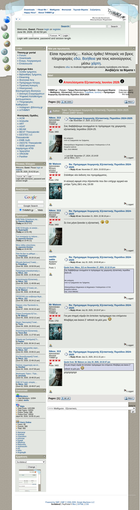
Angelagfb (22, 452)
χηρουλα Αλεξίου (25, 239)
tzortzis (98, 92)
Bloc (74, 504)
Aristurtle (23, 121)
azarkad (21, 434)
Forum (22, 55)
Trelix (20, 324)
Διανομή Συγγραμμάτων (31, 93)
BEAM (22, 129)
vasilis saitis (52, 258)
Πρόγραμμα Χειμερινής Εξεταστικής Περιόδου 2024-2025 (81, 93)
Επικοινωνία (25, 63)
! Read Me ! (42, 10)
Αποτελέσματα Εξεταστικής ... (28, 279)
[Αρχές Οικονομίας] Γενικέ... (27, 322)
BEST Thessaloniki (29, 132)
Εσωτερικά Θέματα (106, 90)
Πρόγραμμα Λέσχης (29, 82)
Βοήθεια (88, 59)
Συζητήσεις (95, 10)
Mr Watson (23, 290)
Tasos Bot (22, 333)
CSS (87, 504)
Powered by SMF (52, 502)
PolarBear (22, 264)
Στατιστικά (22, 390)
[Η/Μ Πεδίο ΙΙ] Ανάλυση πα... (27, 219)
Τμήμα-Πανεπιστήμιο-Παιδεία (82, 90)
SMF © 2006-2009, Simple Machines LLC (78, 502)
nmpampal (22, 256)
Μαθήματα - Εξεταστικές (61, 92)
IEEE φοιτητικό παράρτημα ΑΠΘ (25, 147)
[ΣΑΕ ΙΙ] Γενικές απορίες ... (26, 382)
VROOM (23, 153)
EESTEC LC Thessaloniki (24, 136)
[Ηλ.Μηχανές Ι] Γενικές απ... (27, 288)
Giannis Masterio (25, 221)
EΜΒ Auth (24, 140)
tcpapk (20, 440)
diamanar (21, 432)
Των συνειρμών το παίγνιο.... (27, 237)
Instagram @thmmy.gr (31, 107)
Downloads (29, 10)
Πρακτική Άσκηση (28, 85)
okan (20, 307)
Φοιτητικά (66, 10)
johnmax (21, 438)
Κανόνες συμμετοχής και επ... (28, 365)
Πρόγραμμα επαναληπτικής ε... (28, 271)
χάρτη (96, 63)
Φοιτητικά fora (26, 80)
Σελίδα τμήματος (28, 71)
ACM (22, 118)
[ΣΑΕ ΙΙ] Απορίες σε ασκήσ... (27, 228)
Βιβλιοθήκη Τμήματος (30, 74)
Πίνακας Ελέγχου (25, 163)
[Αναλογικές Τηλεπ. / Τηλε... (27, 374)
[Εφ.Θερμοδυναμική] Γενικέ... (27, 357)
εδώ (77, 59)
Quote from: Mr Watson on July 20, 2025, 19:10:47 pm (87, 362)
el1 (19, 448)
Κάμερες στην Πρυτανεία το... (28, 305)
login (46, 29)
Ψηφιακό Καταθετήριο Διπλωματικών (29, 97)
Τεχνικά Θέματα (80, 10)
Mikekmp (21, 442)
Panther (23, 156)
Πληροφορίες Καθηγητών (24, 103)
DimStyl (21, 367)
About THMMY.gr (46, 12)
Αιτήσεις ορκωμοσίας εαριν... (27, 348)
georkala (22, 376)
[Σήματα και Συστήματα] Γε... (27, 339)
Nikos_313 (22, 273)
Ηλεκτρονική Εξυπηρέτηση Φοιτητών (28, 89)
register (57, 29)
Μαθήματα (54, 10)
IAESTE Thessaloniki (30, 142)
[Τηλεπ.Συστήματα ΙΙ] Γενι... (27, 314)
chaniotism (22, 436)
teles (20, 450)
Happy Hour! (30, 12)
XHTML (80, 504)
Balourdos (22, 444)
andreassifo (22, 446)
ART (21, 123)
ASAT (22, 126)
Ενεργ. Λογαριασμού (30, 60)
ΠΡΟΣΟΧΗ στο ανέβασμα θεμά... (29, 297)
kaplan (21, 341)
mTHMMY (24, 110)
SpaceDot (24, 151)
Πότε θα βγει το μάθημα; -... (27, 254)
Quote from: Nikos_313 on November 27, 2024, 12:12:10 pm (89, 267)
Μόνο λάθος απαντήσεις (25, 245)
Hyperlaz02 (23, 230)
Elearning (24, 77)
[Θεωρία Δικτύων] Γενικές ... (27, 262)
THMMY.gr (52, 90)
